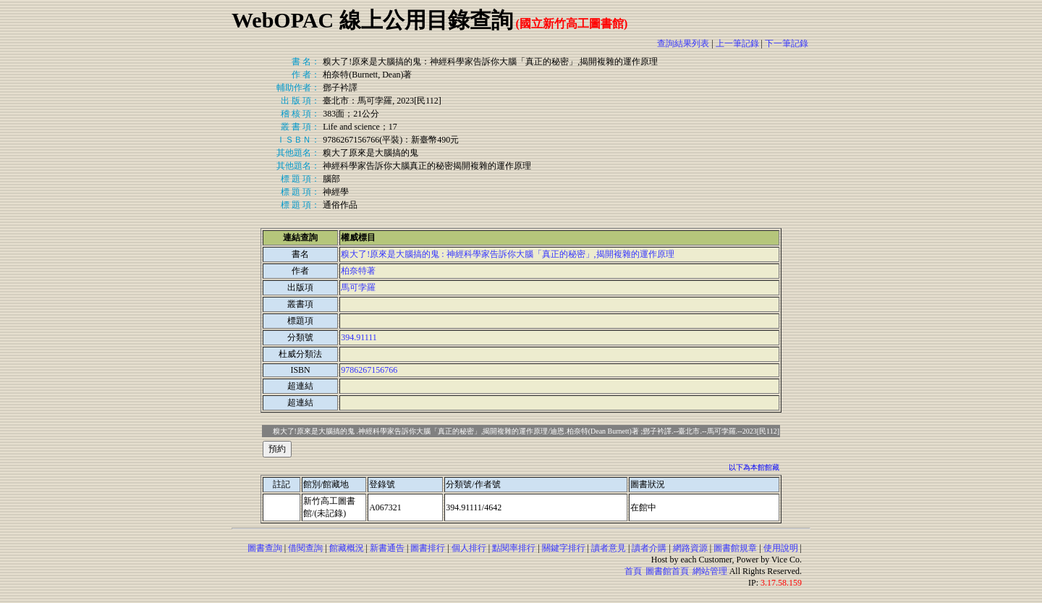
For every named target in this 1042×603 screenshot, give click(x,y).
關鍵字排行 (563, 548)
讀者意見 (608, 548)
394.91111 (359, 337)
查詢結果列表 (683, 43)
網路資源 (690, 548)
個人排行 (469, 548)
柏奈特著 (358, 271)
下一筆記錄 (786, 43)
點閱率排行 (513, 548)
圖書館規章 (735, 548)
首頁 (633, 571)
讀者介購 (649, 548)
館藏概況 (346, 548)
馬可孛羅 (358, 287)
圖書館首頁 (667, 571)
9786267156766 (369, 370)
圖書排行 (427, 548)
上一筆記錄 (737, 43)
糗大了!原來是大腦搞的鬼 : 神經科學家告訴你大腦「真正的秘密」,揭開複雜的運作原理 (507, 254)
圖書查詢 (264, 548)
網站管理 (709, 571)
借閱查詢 (305, 548)
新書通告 (387, 548)
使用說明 (780, 548)
